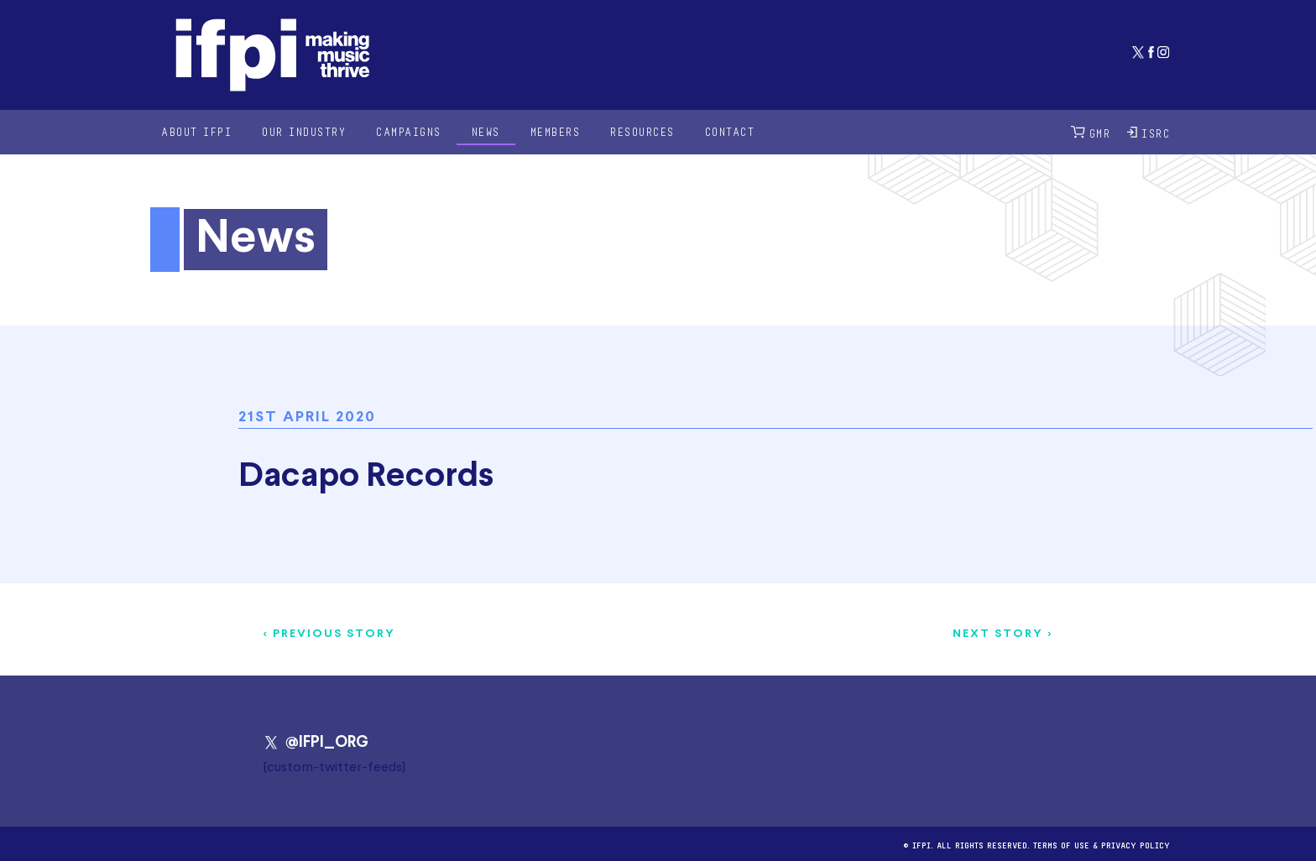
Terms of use (1061, 843)
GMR (1091, 132)
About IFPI (196, 131)
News (486, 131)
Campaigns (408, 131)
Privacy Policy (1135, 843)
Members (555, 131)
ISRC (1148, 132)
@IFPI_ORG (316, 742)
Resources (642, 131)
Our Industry (304, 131)
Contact (730, 131)
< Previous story (329, 634)
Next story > (1002, 634)
